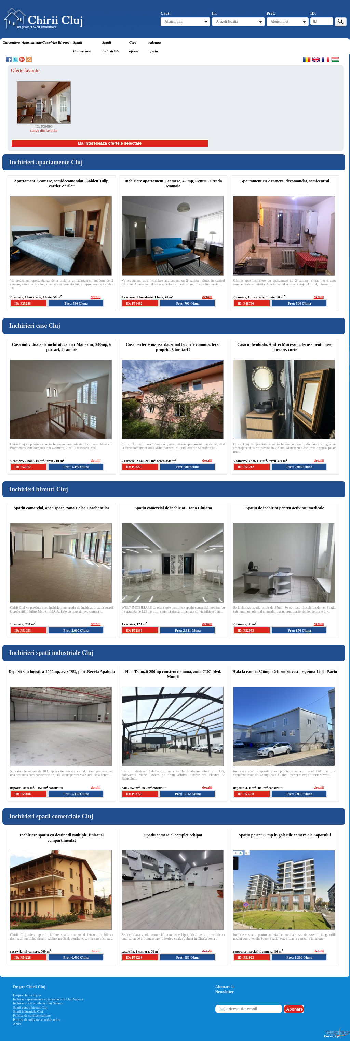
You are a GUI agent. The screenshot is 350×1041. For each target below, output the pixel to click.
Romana (307, 59)
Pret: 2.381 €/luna (188, 630)
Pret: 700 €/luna (187, 303)
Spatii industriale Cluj (28, 1011)
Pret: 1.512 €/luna (188, 794)
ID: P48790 (246, 303)
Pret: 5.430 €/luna (76, 794)
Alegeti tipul (174, 21)
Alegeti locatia (227, 21)
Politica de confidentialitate (32, 1015)
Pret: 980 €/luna (187, 467)
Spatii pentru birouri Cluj (30, 1007)
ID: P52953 (246, 630)
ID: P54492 (134, 303)
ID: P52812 (22, 467)
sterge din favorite (43, 130)
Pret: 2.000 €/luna (299, 467)
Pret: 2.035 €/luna (299, 794)
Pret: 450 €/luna (187, 957)
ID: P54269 (134, 957)
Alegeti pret (279, 21)
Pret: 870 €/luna (299, 630)
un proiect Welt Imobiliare (37, 27)
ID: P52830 (134, 630)
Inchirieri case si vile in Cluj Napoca (38, 1003)
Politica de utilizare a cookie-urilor (36, 1020)
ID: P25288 (22, 303)
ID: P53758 (246, 794)
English (316, 59)
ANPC (17, 1024)
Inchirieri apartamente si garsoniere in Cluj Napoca (48, 999)
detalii (95, 297)
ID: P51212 (246, 467)
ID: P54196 (22, 794)
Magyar (335, 59)
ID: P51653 (22, 630)
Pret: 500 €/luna (299, 303)
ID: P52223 (134, 467)
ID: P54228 (22, 957)
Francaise (325, 59)
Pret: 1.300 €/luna (299, 957)
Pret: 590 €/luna (76, 303)
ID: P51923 (246, 957)
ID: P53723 (134, 794)
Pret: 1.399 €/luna (76, 467)
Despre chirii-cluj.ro (27, 995)
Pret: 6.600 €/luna (76, 957)
